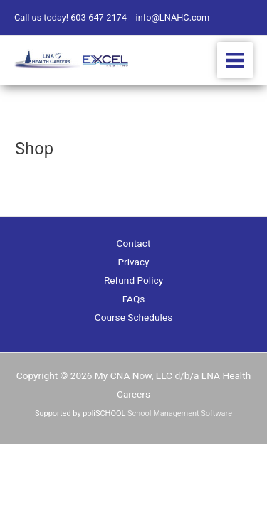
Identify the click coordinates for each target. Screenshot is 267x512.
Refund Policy (133, 280)
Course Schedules (134, 317)
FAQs (133, 298)
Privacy (133, 261)
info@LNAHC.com (173, 17)
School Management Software (179, 413)
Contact (134, 243)
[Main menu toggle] (235, 60)
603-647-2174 (98, 17)
